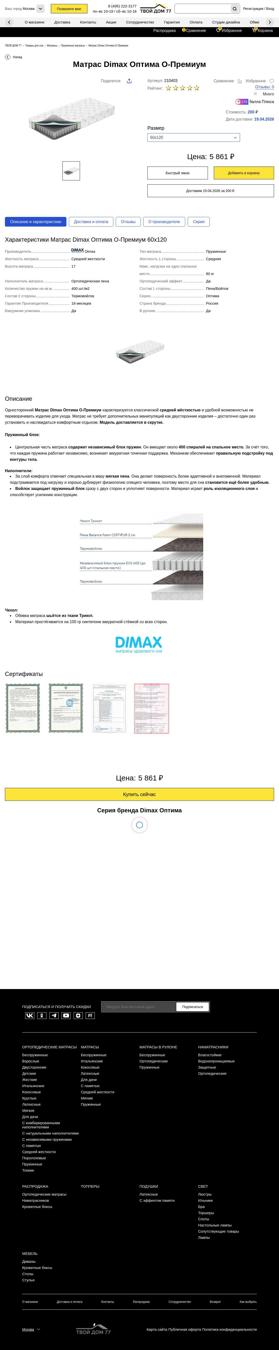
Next (9, 22)
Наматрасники (213, 1047)
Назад (17, 57)
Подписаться (192, 1007)
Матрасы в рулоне (158, 1047)
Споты (203, 1219)
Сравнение (196, 30)
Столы (27, 1274)
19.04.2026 (264, 119)
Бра (201, 1206)
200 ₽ (253, 112)
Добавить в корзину (244, 173)
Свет (203, 1186)
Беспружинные (35, 1055)
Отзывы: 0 (264, 87)
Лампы (204, 1237)
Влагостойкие (210, 1055)
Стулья (28, 1280)
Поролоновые (34, 1158)
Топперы (90, 1186)
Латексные (31, 1104)
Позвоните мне (69, 9)
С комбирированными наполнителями (41, 1125)
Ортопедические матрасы (49, 1047)
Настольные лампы (215, 1225)
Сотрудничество (140, 22)
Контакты (88, 22)
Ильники (205, 1200)
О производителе (164, 222)
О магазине (34, 22)
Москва (28, 1329)
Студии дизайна (226, 22)
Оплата (196, 22)
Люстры (205, 1194)
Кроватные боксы (37, 1206)
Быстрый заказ (178, 173)
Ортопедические (154, 1061)
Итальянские (33, 1086)
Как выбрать (248, 1301)
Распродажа (164, 30)
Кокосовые (31, 1092)
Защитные (207, 1067)
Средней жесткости (39, 1152)
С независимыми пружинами (47, 1139)
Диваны (29, 1261)
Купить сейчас (139, 794)
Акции (111, 22)
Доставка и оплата (91, 222)
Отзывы (128, 222)
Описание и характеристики (35, 222)
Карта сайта (157, 1329)
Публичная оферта (184, 1329)
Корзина (265, 30)
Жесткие (29, 1079)
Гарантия (172, 22)
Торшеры (206, 1213)
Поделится (110, 81)
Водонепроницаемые (216, 1061)
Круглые (29, 1098)
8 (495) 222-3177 (122, 6)
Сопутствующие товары (218, 1231)
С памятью (31, 1145)
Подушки (149, 1186)
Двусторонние (34, 1067)
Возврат (215, 1301)
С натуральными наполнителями (50, 1133)
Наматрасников (35, 1200)
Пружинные (32, 1164)
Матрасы (90, 1047)
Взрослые (30, 1061)
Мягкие (28, 1110)
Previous (270, 22)
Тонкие (28, 1170)
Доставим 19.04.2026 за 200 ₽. (210, 191)
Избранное (232, 30)
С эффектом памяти (157, 1200)
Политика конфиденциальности (229, 1329)
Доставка (62, 22)
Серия (198, 222)
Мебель (30, 1253)
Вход (270, 9)
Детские (29, 1073)
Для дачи (30, 1117)
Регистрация (253, 9)
